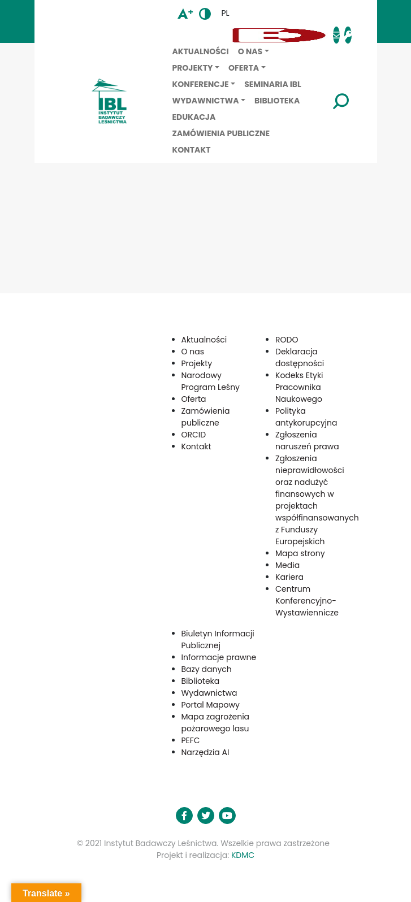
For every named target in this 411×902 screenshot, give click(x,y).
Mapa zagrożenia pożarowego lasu (215, 722)
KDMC (242, 855)
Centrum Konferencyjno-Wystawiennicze (307, 600)
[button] (143, 35)
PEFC (190, 740)
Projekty (192, 67)
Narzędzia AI (205, 752)
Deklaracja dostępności (299, 357)
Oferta (243, 67)
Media (287, 565)
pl (225, 13)
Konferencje (200, 84)
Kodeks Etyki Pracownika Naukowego (299, 387)
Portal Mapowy (210, 704)
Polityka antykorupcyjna (306, 416)
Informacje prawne (219, 657)
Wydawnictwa (205, 100)
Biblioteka (277, 100)
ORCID (193, 434)
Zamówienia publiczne (221, 133)
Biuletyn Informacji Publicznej (217, 639)
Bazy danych (206, 669)
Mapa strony (300, 553)
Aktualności (200, 51)
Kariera (289, 577)
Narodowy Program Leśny (210, 381)
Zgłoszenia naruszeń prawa (307, 440)
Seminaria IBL (272, 84)
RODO (286, 339)
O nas (250, 51)
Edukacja (194, 117)
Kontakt (191, 149)
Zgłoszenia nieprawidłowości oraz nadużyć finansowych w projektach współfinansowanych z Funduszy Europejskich (317, 500)
